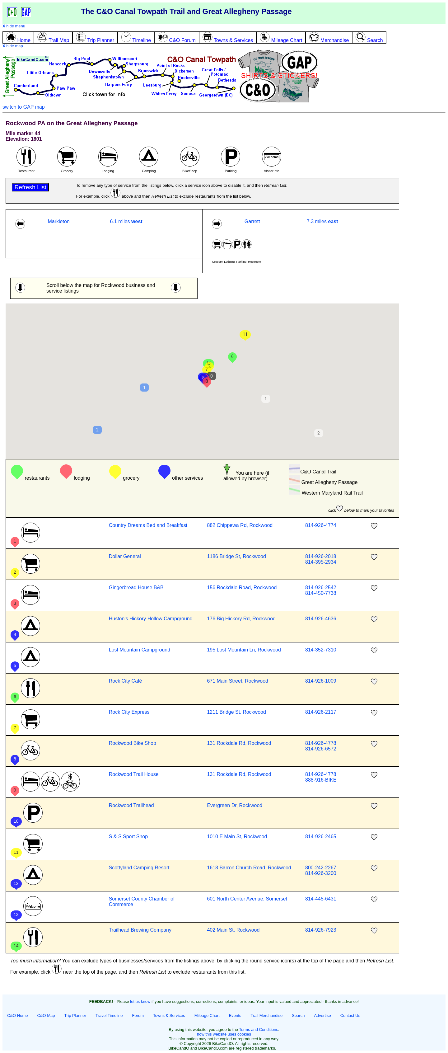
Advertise (322, 1015)
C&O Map (46, 1015)
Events (235, 1015)
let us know (140, 1001)
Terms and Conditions (258, 1029)
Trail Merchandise (266, 1015)
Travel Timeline (109, 1015)
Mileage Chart (207, 1015)
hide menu (13, 26)
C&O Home (17, 1015)
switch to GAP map (23, 107)
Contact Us (350, 1015)
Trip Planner (75, 1015)
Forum (138, 1015)
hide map (12, 46)
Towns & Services (169, 1015)
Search (298, 1015)
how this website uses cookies (224, 1034)
